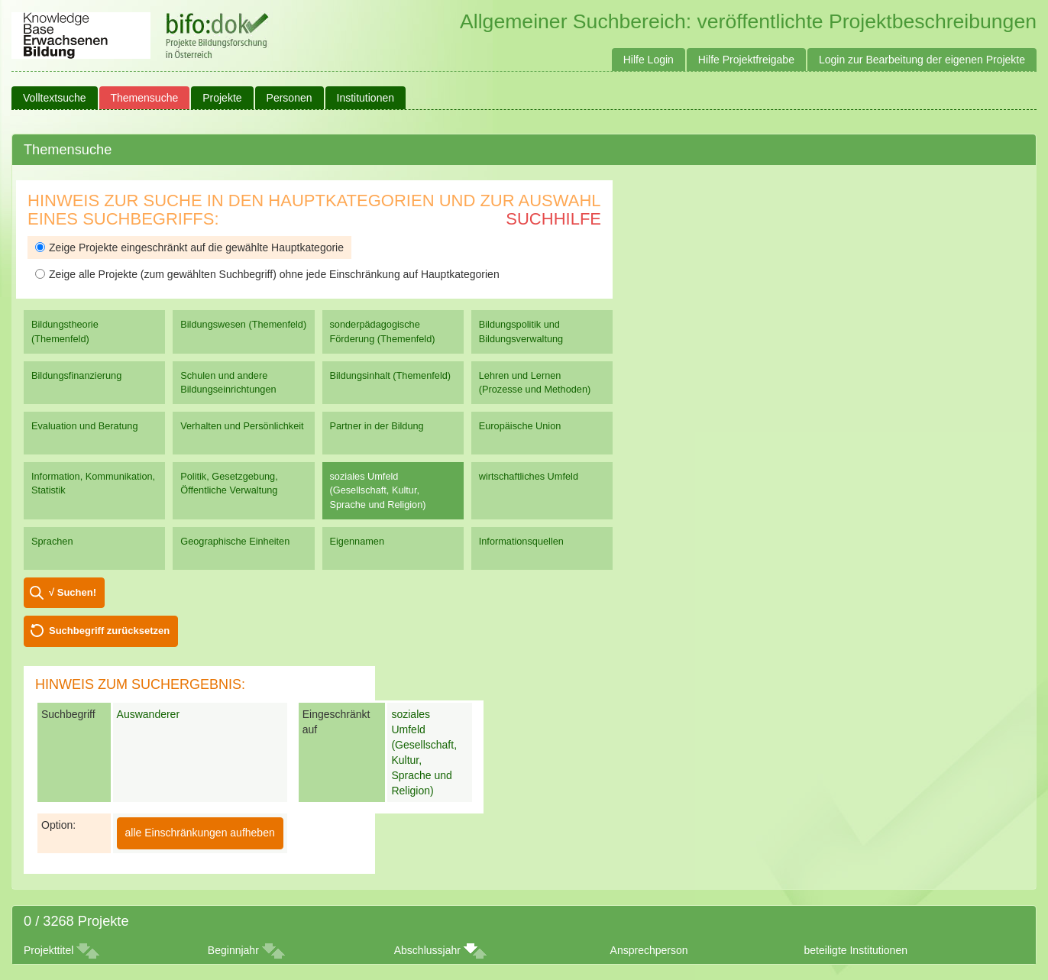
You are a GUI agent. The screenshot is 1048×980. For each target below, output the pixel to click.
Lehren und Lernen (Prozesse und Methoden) (535, 382)
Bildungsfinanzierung (76, 375)
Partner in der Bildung (377, 426)
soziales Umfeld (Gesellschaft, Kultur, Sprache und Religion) (378, 490)
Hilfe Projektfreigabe (746, 59)
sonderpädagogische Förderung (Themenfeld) (382, 331)
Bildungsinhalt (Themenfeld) (390, 375)
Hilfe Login (648, 59)
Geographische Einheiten (234, 541)
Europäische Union (520, 426)
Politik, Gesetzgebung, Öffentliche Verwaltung (228, 483)
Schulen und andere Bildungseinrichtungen (228, 382)
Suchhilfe (553, 218)
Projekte (221, 98)
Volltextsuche (54, 98)
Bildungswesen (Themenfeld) (243, 324)
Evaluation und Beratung (84, 426)
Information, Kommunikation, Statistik (93, 483)
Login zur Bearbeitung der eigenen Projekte (922, 59)
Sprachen (52, 541)
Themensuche (145, 98)
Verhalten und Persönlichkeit (241, 426)
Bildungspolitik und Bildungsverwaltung (521, 331)
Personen (289, 98)
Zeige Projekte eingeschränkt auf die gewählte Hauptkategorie (189, 247)
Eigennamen (357, 541)
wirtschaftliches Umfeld (528, 476)
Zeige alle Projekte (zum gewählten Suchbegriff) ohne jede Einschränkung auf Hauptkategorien (267, 274)
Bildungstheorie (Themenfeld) (65, 331)
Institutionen (366, 98)
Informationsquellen (521, 541)
